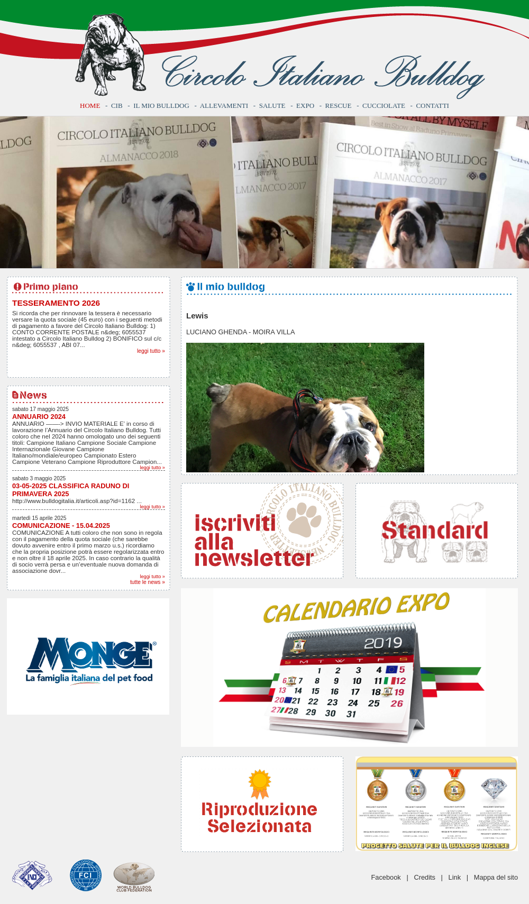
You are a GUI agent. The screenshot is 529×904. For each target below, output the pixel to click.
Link (455, 877)
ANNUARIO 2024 (39, 417)
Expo (305, 105)
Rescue (338, 105)
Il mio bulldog (161, 105)
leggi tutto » (151, 351)
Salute (272, 105)
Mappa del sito (496, 877)
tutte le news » (147, 582)
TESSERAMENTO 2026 (56, 302)
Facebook (386, 877)
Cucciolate (383, 105)
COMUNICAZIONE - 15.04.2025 (61, 525)
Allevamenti (224, 105)
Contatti (432, 105)
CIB (117, 105)
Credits (424, 877)
